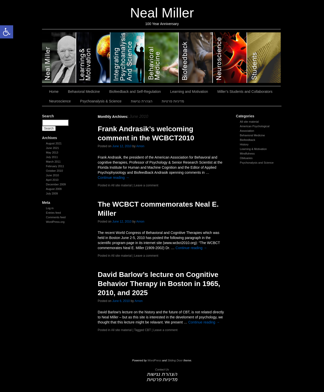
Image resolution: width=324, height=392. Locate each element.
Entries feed (53, 212)
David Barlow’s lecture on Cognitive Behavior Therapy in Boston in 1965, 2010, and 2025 (159, 284)
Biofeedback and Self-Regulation (196, 57)
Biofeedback (247, 139)
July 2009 (52, 193)
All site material (249, 121)
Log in (50, 208)
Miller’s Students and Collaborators (264, 57)
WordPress (154, 360)
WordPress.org (55, 221)
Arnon (140, 146)
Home (53, 92)
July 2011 (52, 157)
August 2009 (54, 188)
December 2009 (56, 184)
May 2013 (52, 152)
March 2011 (53, 161)
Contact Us (162, 369)
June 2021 (52, 147)
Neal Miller (162, 12)
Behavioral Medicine (162, 57)
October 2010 (54, 170)
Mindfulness (247, 153)
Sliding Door (175, 360)
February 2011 (55, 166)
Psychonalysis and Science (257, 162)
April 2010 (52, 179)
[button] (6, 31)
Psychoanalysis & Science (127, 57)
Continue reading (113, 178)
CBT (148, 330)
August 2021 (54, 143)
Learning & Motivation (253, 148)
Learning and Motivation (93, 57)
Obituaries (246, 158)
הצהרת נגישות (141, 101)
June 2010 (52, 175)
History (244, 144)
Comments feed (56, 217)
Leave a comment (146, 185)
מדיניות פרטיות (173, 101)
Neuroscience (230, 57)
